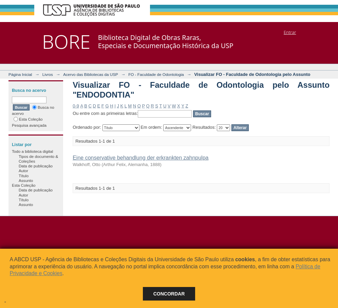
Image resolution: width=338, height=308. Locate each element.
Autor (23, 170)
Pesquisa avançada (29, 125)
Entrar (290, 32)
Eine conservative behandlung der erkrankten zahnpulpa (140, 158)
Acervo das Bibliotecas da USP (90, 74)
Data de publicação (36, 166)
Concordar (169, 293)
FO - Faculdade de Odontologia (156, 74)
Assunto (26, 180)
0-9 (76, 105)
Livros (47, 74)
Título (24, 175)
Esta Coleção (28, 119)
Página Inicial (20, 74)
